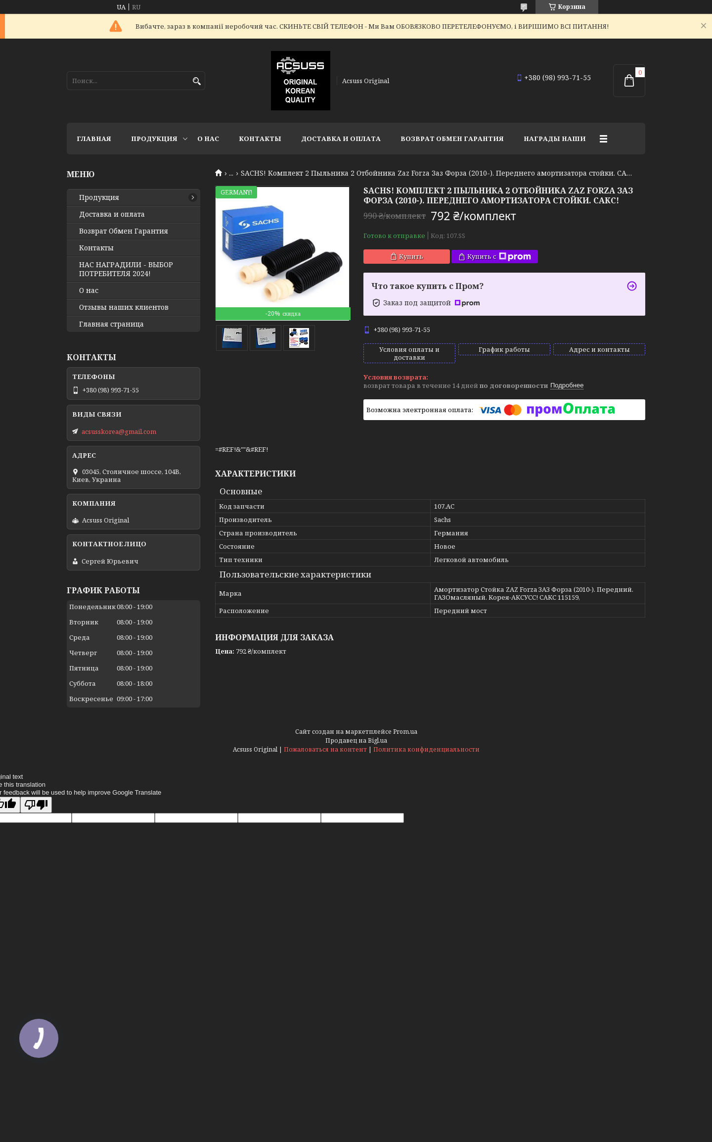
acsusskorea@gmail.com (119, 431)
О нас (208, 138)
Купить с (499, 256)
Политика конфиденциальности (426, 749)
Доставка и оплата (341, 138)
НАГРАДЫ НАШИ (555, 138)
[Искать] (196, 81)
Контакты (260, 138)
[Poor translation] (36, 805)
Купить (411, 256)
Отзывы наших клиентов (124, 307)
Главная (94, 138)
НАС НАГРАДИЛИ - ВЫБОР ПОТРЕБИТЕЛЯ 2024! (126, 269)
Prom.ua (405, 731)
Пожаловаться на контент (325, 749)
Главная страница (111, 324)
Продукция (154, 138)
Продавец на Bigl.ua (356, 740)
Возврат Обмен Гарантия (452, 138)
